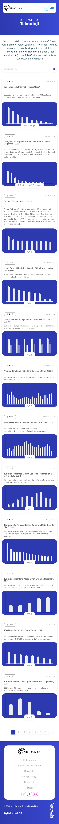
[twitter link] (23, 795)
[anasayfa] (29, 752)
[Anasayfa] (13, 8)
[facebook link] (29, 795)
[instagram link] (35, 795)
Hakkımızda (29, 760)
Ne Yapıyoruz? (29, 777)
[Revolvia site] (47, 810)
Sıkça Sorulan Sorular (29, 766)
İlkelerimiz (29, 782)
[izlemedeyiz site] (22, 815)
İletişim (29, 788)
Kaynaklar (29, 771)
